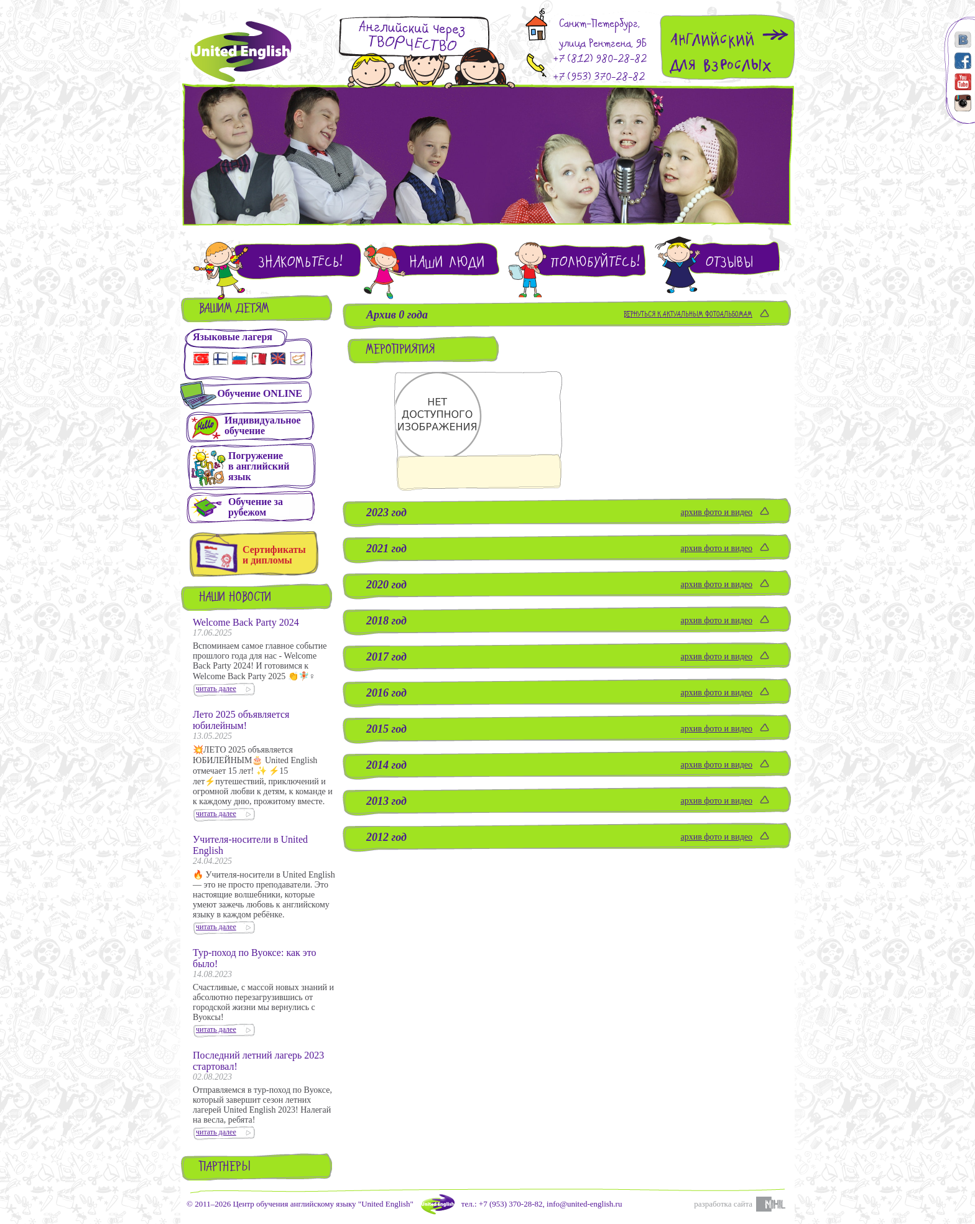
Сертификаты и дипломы (274, 554)
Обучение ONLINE (259, 393)
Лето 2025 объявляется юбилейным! (241, 720)
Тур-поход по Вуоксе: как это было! (254, 958)
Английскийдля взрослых (720, 52)
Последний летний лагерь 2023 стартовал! (258, 1061)
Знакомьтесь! (300, 262)
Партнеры (225, 1167)
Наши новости (235, 598)
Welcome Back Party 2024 (246, 622)
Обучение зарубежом (255, 506)
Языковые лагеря (232, 337)
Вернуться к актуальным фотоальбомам (688, 314)
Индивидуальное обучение (262, 425)
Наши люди (447, 262)
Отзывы (729, 262)
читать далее (216, 688)
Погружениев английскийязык (258, 466)
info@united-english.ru (584, 1203)
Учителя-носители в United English (250, 845)
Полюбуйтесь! (595, 262)
